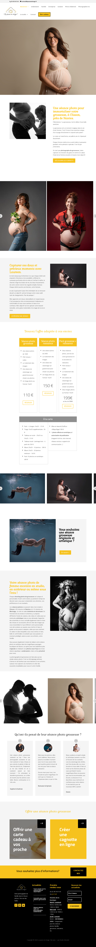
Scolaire (60, 7)
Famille (43, 7)
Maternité (23, 7)
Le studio (23, 14)
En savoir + (65, 552)
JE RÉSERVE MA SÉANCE (19, 316)
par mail (54, 894)
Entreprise (51, 7)
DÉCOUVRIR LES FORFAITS (64, 160)
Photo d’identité (70, 7)
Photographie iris (84, 7)
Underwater (35, 7)
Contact (33, 14)
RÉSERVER (28, 402)
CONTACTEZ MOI (78, 872)
